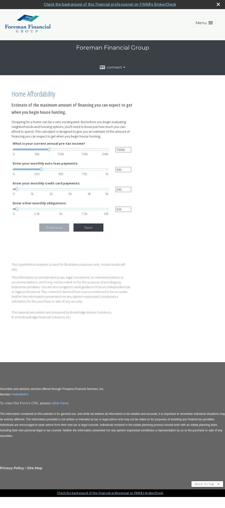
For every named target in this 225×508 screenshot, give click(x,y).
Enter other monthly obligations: (40, 203)
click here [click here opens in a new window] (59, 403)
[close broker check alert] (218, 4)
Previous (54, 227)
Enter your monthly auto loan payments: (45, 163)
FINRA (16, 394)
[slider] (60, 149)
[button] (204, 23)
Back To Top (207, 484)
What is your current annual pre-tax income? (49, 143)
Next (88, 227)
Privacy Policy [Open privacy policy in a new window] (12, 468)
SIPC (25, 394)
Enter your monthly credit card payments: (46, 183)
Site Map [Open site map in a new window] (34, 468)
